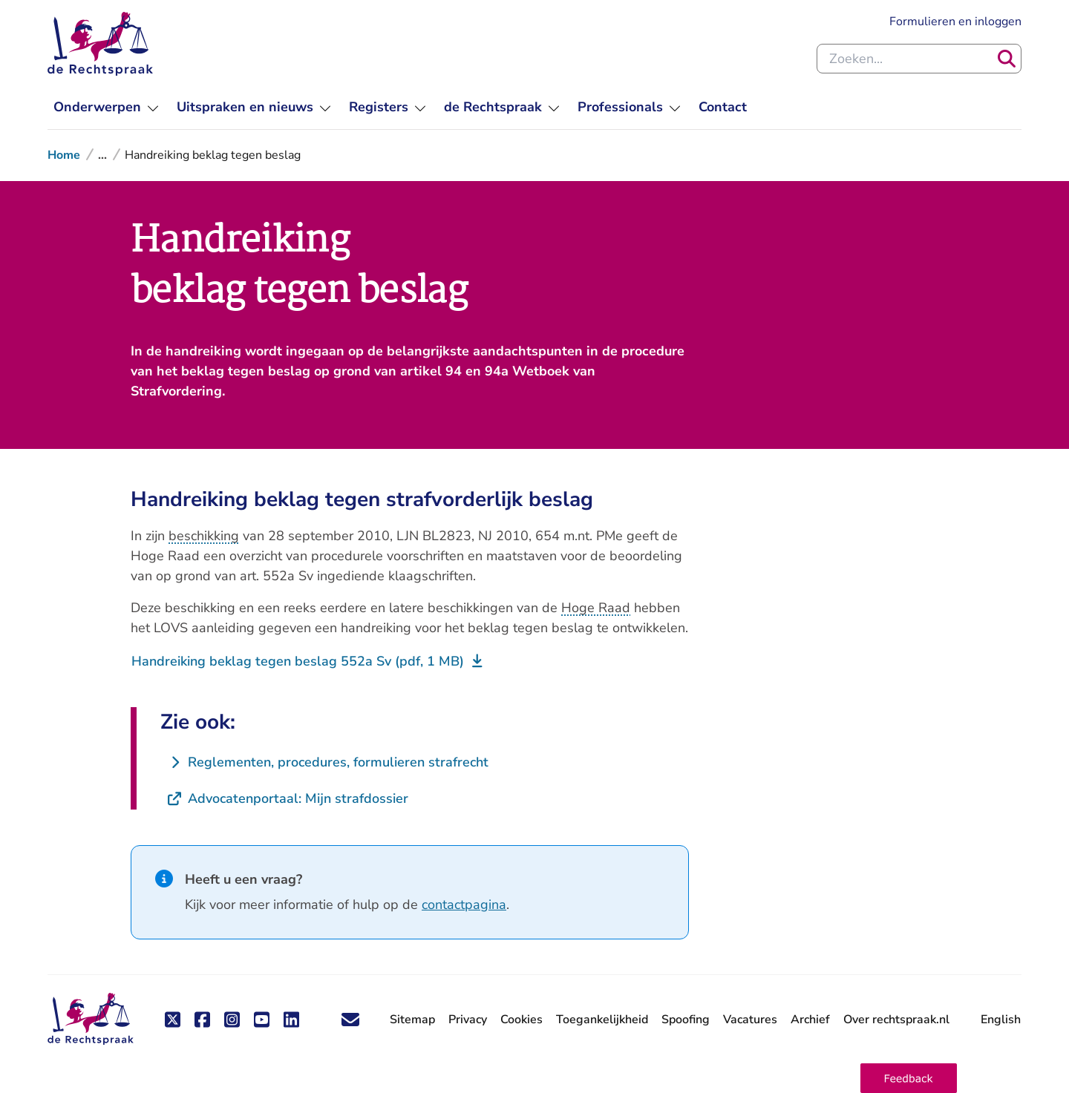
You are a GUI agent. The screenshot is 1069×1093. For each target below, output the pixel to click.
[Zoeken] (1006, 58)
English (1001, 1019)
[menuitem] (106, 107)
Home (64, 155)
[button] (908, 1078)
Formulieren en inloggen (955, 21)
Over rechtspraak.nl (896, 1019)
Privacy (467, 1019)
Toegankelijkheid (602, 1019)
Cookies (521, 1019)
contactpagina (464, 904)
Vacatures (750, 1019)
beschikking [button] (204, 536)
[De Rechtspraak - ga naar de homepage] (91, 1019)
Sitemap (412, 1019)
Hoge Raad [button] (595, 608)
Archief (810, 1019)
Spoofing (685, 1019)
